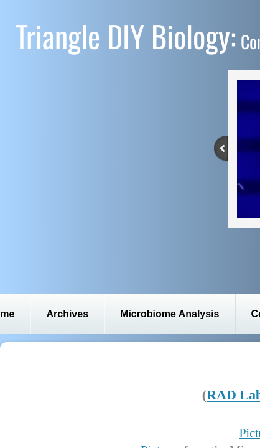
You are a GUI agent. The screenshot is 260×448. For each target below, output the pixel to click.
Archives (67, 314)
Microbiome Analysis (169, 314)
